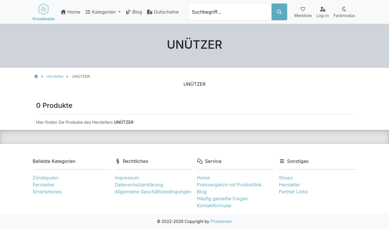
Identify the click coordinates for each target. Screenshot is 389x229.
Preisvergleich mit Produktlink (229, 185)
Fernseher (44, 185)
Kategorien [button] (101, 12)
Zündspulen (46, 178)
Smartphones (47, 192)
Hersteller (289, 185)
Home (70, 12)
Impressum (127, 178)
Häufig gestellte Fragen (222, 198)
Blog (133, 12)
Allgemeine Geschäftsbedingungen (153, 192)
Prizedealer (221, 221)
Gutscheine (163, 12)
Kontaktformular (214, 205)
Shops (286, 178)
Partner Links (293, 192)
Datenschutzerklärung (139, 185)
